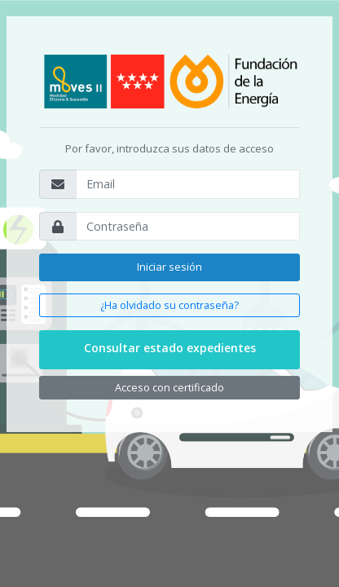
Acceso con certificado (169, 387)
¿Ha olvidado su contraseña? (169, 305)
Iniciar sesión (169, 266)
